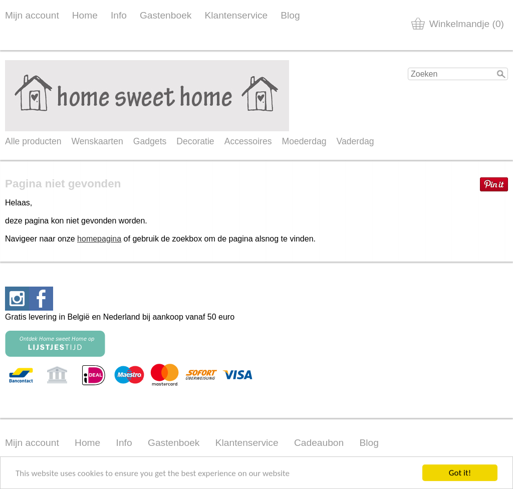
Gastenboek (165, 15)
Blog (290, 15)
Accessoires (248, 141)
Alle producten (33, 141)
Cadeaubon (319, 442)
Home (85, 15)
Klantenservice (236, 15)
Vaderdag (355, 141)
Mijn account (32, 15)
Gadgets (150, 141)
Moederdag (304, 141)
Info (119, 15)
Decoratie (195, 141)
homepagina (99, 238)
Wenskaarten (97, 141)
